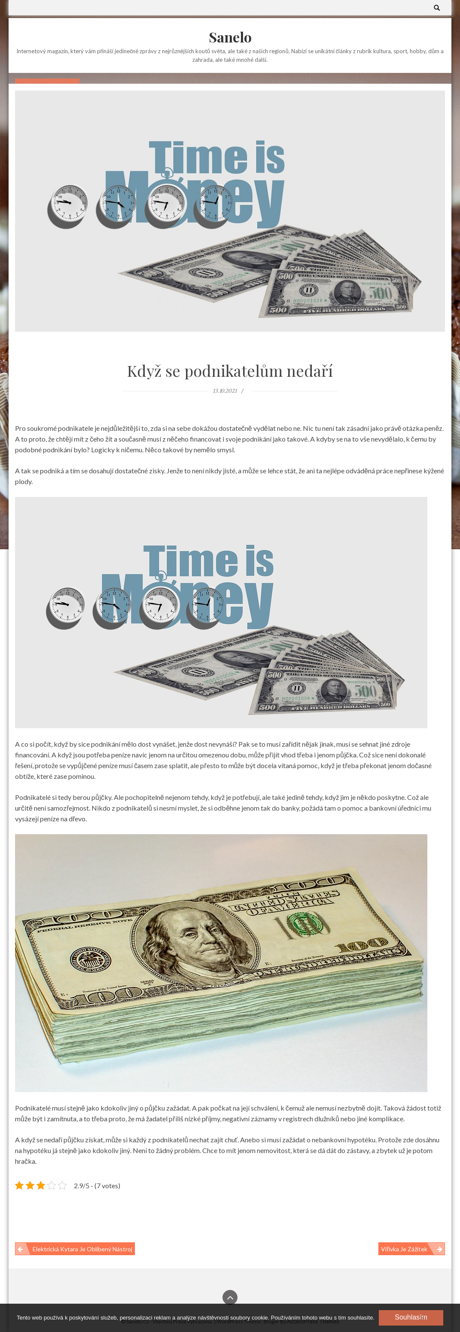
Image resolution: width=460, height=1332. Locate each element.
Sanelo (230, 36)
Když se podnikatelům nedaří (230, 370)
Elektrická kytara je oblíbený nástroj (82, 1249)
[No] (421, 1318)
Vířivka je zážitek (404, 1249)
